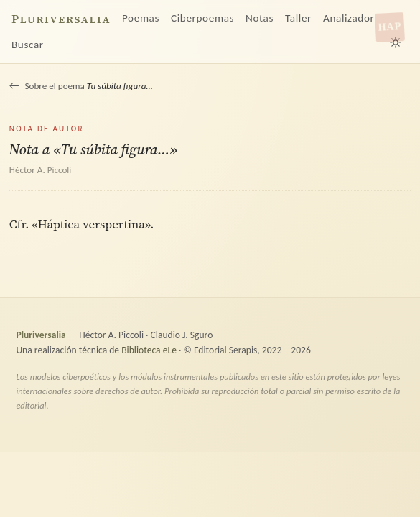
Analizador (348, 17)
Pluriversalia (61, 19)
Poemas (140, 17)
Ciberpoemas (202, 17)
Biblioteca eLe (149, 350)
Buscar (27, 44)
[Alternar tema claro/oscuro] (396, 42)
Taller (298, 17)
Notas (260, 17)
